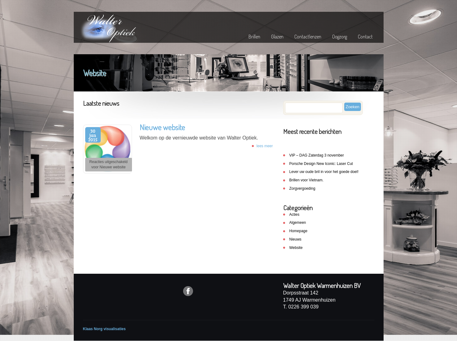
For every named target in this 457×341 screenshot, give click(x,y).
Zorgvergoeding (302, 188)
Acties (294, 214)
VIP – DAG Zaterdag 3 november (316, 155)
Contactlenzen (307, 36)
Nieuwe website (162, 127)
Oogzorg (339, 36)
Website (296, 248)
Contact (365, 36)
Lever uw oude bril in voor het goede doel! (323, 172)
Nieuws (295, 239)
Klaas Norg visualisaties (104, 329)
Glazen (277, 36)
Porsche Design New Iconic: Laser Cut (321, 164)
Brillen (254, 36)
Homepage (298, 231)
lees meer (265, 146)
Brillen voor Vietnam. (306, 180)
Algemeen (297, 222)
